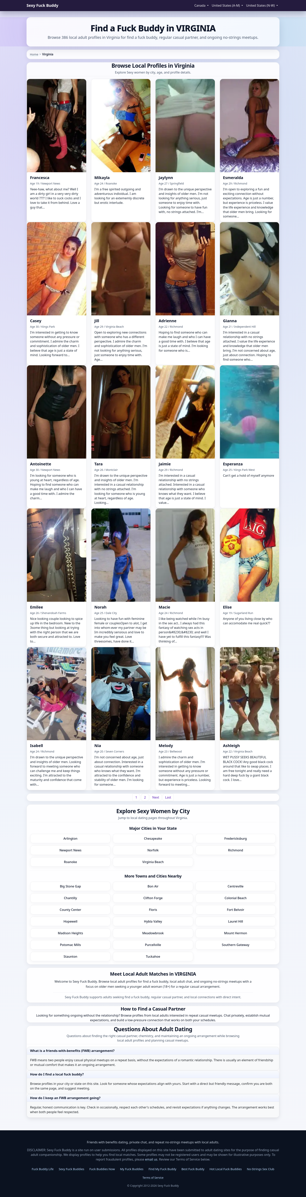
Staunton (70, 956)
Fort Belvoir (235, 910)
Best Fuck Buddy (192, 1169)
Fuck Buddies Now (102, 1169)
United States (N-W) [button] (261, 5)
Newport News (70, 850)
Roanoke (70, 862)
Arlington (70, 838)
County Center (70, 910)
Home (34, 54)
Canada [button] (200, 5)
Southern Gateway (235, 945)
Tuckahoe (153, 956)
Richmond (235, 850)
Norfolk (153, 850)
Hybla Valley (153, 921)
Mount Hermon (235, 933)
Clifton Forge (153, 898)
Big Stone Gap (70, 886)
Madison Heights (70, 933)
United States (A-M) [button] (226, 5)
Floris (153, 910)
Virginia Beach (153, 862)
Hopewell (70, 921)
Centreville (235, 886)
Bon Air (153, 886)
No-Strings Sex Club (260, 1169)
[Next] (156, 797)
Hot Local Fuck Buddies (226, 1169)
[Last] (168, 797)
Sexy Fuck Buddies (71, 1169)
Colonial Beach (236, 898)
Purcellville (153, 945)
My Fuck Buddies (131, 1169)
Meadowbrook (153, 933)
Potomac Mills (70, 945)
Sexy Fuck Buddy (42, 5)
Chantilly (70, 898)
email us (151, 1159)
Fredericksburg (235, 838)
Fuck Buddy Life (43, 1169)
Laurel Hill (235, 921)
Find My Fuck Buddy (162, 1169)
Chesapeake (153, 838)
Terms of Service (153, 1177)
